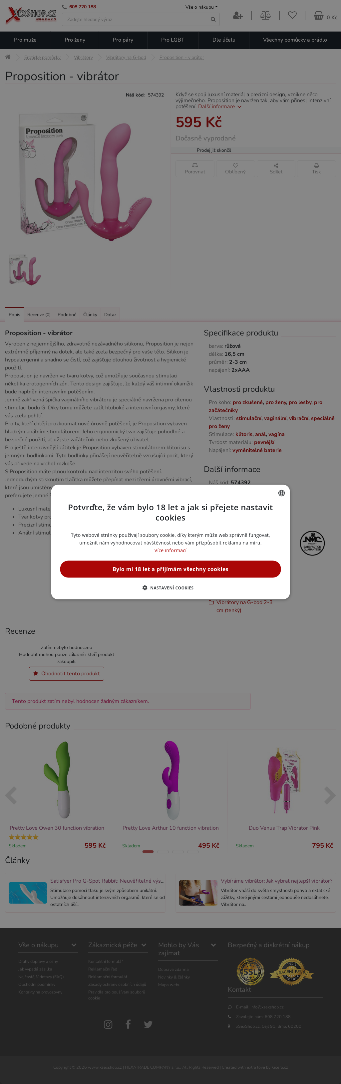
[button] (171, 587)
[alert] (170, 542)
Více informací (170, 550)
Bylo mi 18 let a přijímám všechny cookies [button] (170, 569)
